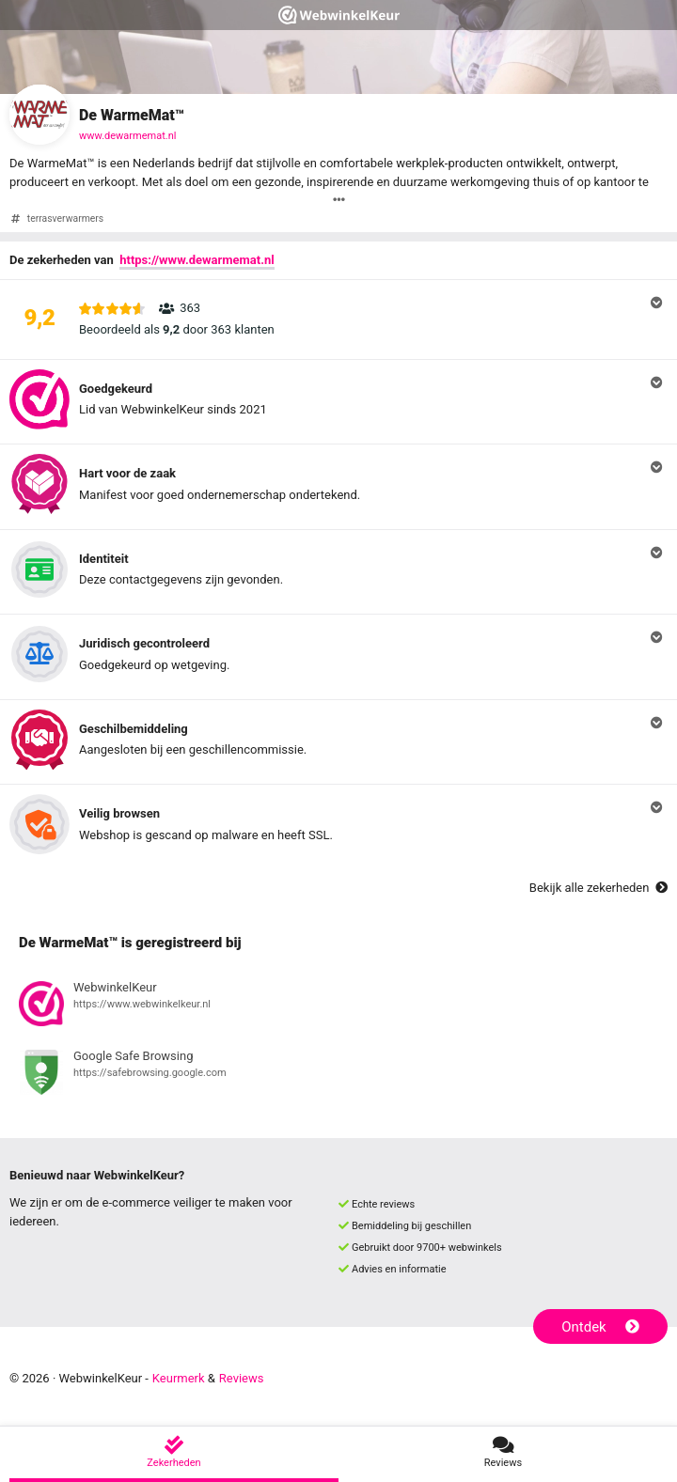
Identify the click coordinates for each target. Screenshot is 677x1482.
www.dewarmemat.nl (127, 136)
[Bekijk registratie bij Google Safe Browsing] (338, 1075)
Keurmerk (178, 1378)
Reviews (241, 1378)
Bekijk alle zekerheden (598, 888)
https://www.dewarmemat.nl (196, 260)
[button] (338, 319)
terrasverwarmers (65, 218)
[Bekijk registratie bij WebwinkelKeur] (338, 1006)
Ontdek (600, 1326)
